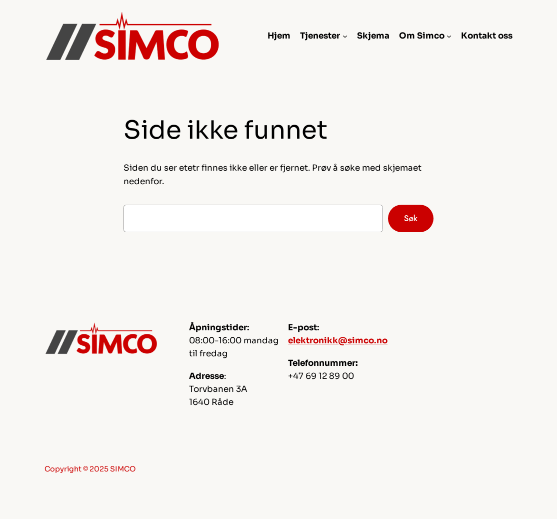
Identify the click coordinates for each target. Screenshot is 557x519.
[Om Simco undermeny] (449, 36)
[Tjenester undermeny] (345, 36)
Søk (411, 218)
